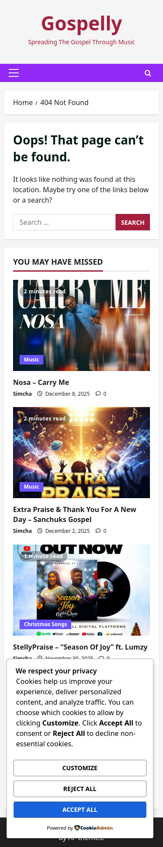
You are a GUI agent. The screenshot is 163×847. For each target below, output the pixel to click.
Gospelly (81, 23)
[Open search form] (148, 73)
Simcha (22, 393)
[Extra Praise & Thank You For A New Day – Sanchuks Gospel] (81, 452)
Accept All (79, 809)
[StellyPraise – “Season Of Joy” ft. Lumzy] (81, 590)
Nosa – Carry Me (41, 382)
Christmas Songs (45, 624)
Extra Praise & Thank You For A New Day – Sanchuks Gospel (74, 514)
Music (31, 359)
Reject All (79, 789)
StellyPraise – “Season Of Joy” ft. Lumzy (80, 647)
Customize (79, 768)
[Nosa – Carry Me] (81, 325)
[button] (13, 73)
